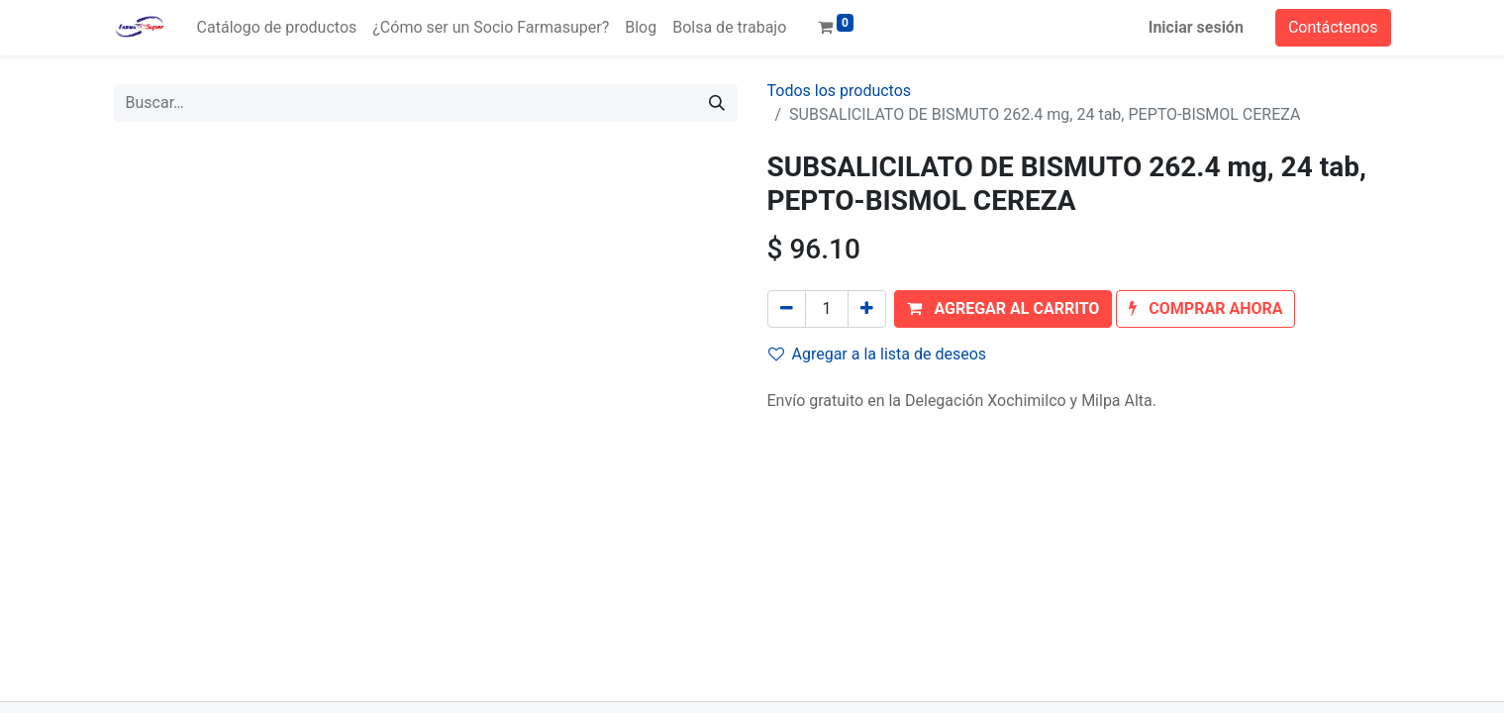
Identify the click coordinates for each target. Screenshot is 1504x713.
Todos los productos (839, 90)
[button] (1003, 309)
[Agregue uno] (867, 309)
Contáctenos (1333, 27)
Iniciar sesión (1196, 27)
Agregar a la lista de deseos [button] (877, 354)
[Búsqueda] (717, 103)
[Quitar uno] (786, 309)
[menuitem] (277, 28)
